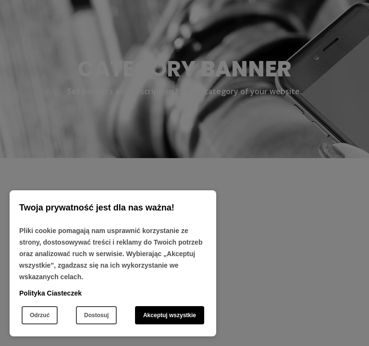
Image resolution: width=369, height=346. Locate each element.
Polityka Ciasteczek (50, 293)
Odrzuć (39, 315)
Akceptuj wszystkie (169, 315)
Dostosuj (96, 315)
